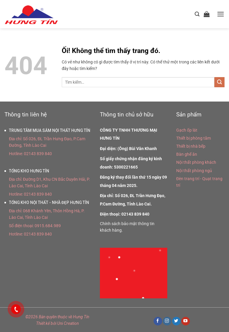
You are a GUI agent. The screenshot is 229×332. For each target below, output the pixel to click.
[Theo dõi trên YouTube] (185, 321)
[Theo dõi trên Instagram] (167, 321)
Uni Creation (68, 323)
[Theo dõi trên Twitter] (176, 321)
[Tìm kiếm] (197, 14)
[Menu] (221, 14)
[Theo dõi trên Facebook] (158, 321)
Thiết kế (43, 323)
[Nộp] (219, 82)
